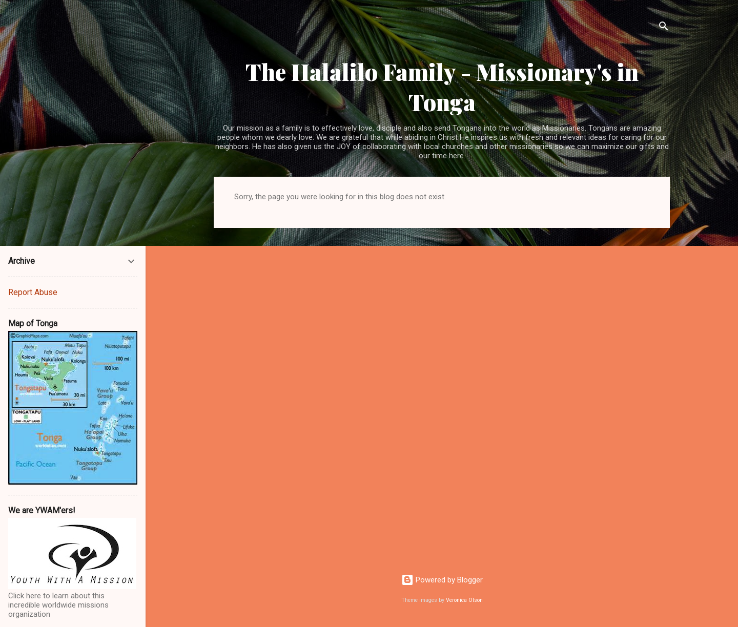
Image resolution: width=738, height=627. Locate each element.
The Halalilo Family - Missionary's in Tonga (442, 86)
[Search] (664, 28)
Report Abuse (32, 292)
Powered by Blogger (442, 579)
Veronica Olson (464, 600)
